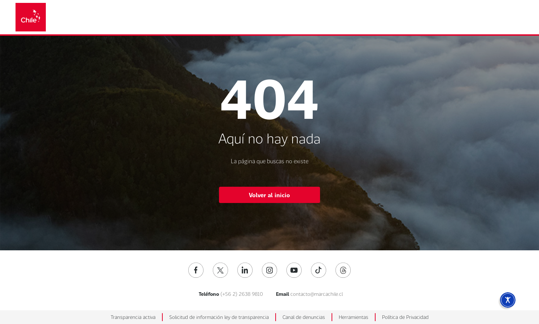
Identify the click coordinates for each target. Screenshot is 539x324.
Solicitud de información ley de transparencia (219, 317)
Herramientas (353, 317)
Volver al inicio (269, 194)
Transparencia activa (133, 317)
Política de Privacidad (405, 317)
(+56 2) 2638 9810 (241, 294)
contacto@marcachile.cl (316, 294)
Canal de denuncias (303, 317)
